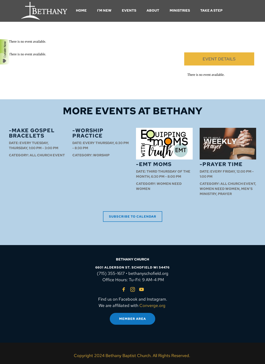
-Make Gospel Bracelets (32, 133)
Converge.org (152, 305)
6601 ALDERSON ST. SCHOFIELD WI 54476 (132, 267)
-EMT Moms (154, 164)
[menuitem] (81, 10)
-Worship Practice (87, 133)
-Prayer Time (221, 164)
